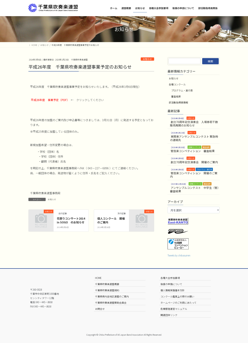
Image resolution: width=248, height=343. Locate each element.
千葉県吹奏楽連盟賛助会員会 (110, 302)
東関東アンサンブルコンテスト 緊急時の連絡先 (194, 138)
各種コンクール (177, 84)
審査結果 (176, 96)
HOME (98, 278)
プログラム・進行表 (182, 90)
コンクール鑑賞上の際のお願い (177, 296)
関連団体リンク (169, 315)
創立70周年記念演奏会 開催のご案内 (194, 162)
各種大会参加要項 (170, 278)
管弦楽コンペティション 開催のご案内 (193, 175)
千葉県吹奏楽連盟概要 (107, 284)
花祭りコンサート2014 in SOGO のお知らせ (71, 220)
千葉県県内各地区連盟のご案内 (112, 296)
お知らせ (147, 59)
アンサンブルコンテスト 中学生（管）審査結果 (194, 189)
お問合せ (100, 309)
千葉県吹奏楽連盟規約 (107, 290)
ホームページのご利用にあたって (179, 302)
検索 (210, 61)
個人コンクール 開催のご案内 (111, 220)
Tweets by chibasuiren (179, 255)
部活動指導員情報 (178, 102)
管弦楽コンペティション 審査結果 (193, 151)
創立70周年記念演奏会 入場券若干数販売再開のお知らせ (194, 123)
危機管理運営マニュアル (174, 309)
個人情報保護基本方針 (173, 290)
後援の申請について (171, 284)
